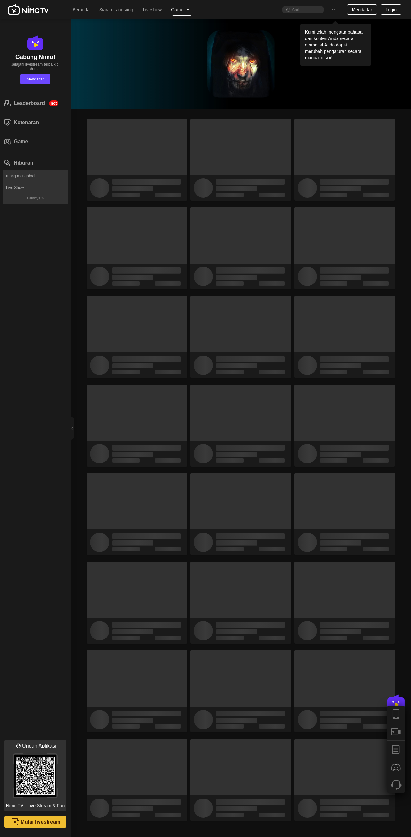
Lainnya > (35, 198)
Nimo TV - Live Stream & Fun (35, 774)
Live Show (15, 187)
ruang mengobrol (20, 176)
